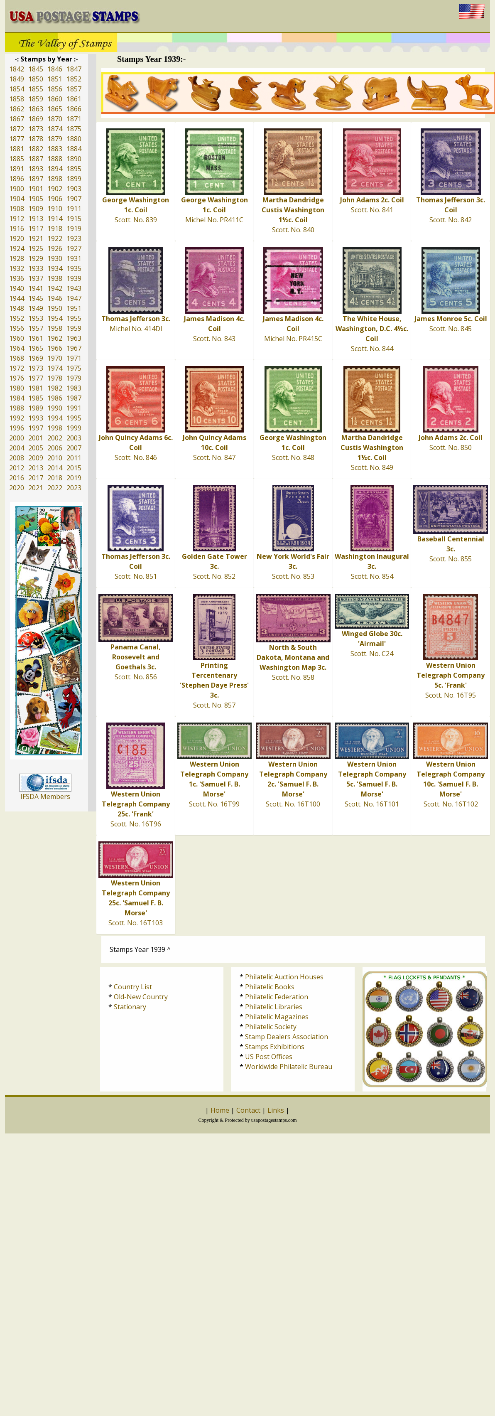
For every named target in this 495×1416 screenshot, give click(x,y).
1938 (54, 278)
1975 (73, 368)
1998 (54, 428)
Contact (248, 1110)
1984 (16, 398)
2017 (35, 477)
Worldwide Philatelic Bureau (288, 1066)
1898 (54, 178)
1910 (54, 208)
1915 (73, 218)
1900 (16, 188)
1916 (16, 228)
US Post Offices (268, 1056)
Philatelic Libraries (273, 1006)
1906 (54, 198)
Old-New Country (141, 996)
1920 (16, 238)
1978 (54, 378)
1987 (73, 398)
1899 (73, 178)
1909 (35, 208)
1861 (73, 98)
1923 (73, 238)
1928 (16, 258)
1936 (16, 278)
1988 (16, 408)
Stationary (130, 1006)
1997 (35, 428)
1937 (35, 278)
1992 (16, 418)
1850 (35, 79)
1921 (35, 238)
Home (220, 1110)
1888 (54, 158)
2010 (54, 457)
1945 (35, 298)
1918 (54, 228)
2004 (16, 447)
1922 (54, 238)
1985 (35, 398)
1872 (16, 128)
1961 (35, 338)
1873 (35, 128)
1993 (35, 418)
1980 (16, 388)
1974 (54, 368)
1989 (35, 408)
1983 (73, 388)
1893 (35, 168)
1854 (16, 88)
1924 (16, 248)
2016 (16, 477)
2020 (16, 487)
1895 (73, 168)
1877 (16, 138)
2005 (35, 447)
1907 (73, 198)
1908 (16, 208)
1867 (16, 118)
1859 (35, 98)
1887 (35, 158)
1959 (73, 328)
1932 (16, 268)
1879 (54, 138)
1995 (73, 418)
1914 (54, 218)
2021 (35, 487)
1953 (35, 318)
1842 (16, 69)
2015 (73, 467)
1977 (35, 378)
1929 (35, 258)
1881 (16, 148)
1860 (54, 98)
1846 (54, 69)
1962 (54, 338)
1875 (73, 128)
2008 (16, 457)
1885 (16, 158)
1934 (54, 268)
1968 (16, 358)
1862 (16, 108)
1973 (35, 368)
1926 (54, 248)
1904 (16, 198)
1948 (16, 308)
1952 (16, 318)
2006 (54, 447)
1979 (73, 378)
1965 (35, 348)
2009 (35, 457)
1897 (35, 178)
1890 (73, 158)
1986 (54, 398)
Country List (133, 986)
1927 (73, 248)
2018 (54, 477)
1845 (35, 69)
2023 (73, 487)
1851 (54, 79)
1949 (35, 308)
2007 (73, 447)
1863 (35, 108)
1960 (16, 338)
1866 (73, 108)
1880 (73, 138)
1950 (54, 308)
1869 (35, 118)
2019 (73, 477)
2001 (35, 437)
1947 (73, 298)
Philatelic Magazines (277, 1016)
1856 (54, 88)
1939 (73, 278)
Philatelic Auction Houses (284, 976)
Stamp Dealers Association (286, 1036)
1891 (16, 168)
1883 (54, 148)
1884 (73, 148)
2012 (16, 467)
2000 (16, 437)
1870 (54, 118)
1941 (35, 288)
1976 (16, 378)
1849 (16, 79)
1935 (73, 268)
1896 (16, 178)
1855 (35, 88)
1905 (35, 198)
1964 (16, 348)
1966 (54, 348)
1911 (73, 208)
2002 (54, 437)
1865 (54, 108)
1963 (73, 338)
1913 (35, 218)
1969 (35, 358)
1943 (73, 288)
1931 (73, 258)
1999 (73, 428)
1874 (54, 128)
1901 (35, 188)
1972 (16, 368)
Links (275, 1110)
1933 (35, 268)
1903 (73, 188)
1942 (54, 288)
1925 (35, 248)
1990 (54, 408)
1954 (54, 318)
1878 (35, 138)
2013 (35, 467)
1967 (73, 348)
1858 (16, 98)
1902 (54, 188)
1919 (73, 228)
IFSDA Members (45, 796)
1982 (54, 388)
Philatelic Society (271, 1026)
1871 (73, 118)
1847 (73, 69)
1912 (16, 218)
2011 (73, 457)
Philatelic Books (269, 986)
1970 (54, 358)
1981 (35, 388)
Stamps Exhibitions (274, 1046)
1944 (16, 298)
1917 (35, 228)
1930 (54, 258)
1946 (54, 298)
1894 (54, 168)
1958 (54, 328)
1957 (35, 328)
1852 (73, 79)
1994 (54, 418)
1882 (35, 148)
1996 (16, 428)
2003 (73, 437)
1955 (73, 318)
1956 (16, 328)
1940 (16, 288)
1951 (73, 308)
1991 (73, 408)
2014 (54, 467)
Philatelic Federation (276, 996)
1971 (73, 358)
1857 (73, 88)
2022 (54, 487)
